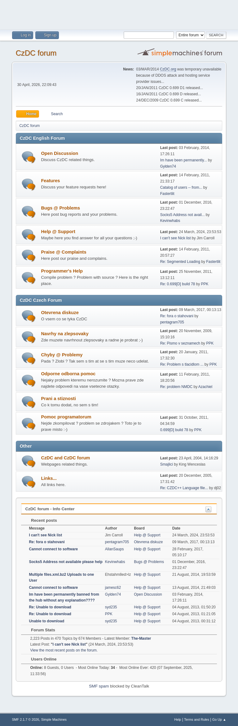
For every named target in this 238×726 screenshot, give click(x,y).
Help (177, 719)
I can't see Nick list (175, 238)
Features (50, 180)
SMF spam (99, 686)
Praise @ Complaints (63, 252)
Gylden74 (168, 166)
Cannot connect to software (53, 549)
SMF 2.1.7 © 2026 (25, 719)
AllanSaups (114, 549)
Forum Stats (40, 630)
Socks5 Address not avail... (182, 215)
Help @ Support (58, 231)
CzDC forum (35, 53)
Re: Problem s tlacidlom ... (182, 364)
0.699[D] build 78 (174, 430)
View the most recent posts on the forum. (64, 650)
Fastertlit (167, 194)
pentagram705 (172, 322)
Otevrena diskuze (59, 312)
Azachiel (205, 387)
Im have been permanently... (183, 160)
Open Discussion (59, 153)
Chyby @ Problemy (61, 354)
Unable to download (46, 621)
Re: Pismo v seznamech (180, 343)
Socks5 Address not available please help (65, 562)
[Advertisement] (119, 14)
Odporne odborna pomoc (68, 373)
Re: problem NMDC (176, 387)
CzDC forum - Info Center (49, 509)
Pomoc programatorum (66, 416)
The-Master (141, 638)
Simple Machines (54, 719)
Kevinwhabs (170, 221)
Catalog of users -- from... (181, 187)
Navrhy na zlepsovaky (64, 333)
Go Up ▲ (219, 719)
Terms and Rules (196, 719)
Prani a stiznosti (58, 398)
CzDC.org (168, 69)
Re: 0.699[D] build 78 (177, 284)
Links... (49, 478)
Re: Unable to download (50, 607)
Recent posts (41, 520)
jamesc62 (113, 587)
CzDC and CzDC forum (65, 457)
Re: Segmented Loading (180, 261)
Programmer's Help (62, 270)
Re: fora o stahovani (176, 316)
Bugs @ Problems (60, 207)
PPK (205, 284)
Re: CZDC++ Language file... (184, 488)
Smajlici (166, 464)
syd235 (111, 607)
